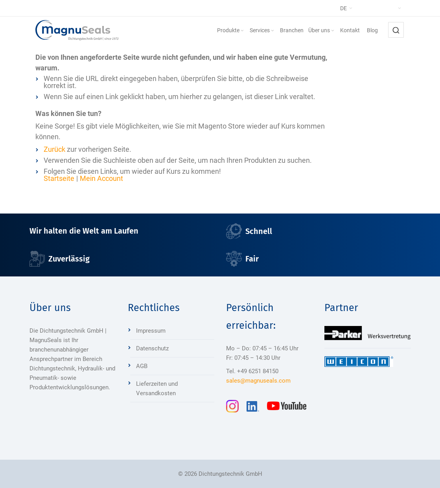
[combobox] (396, 30)
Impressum (151, 330)
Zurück (54, 149)
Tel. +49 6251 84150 (252, 371)
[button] (362, 8)
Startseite (59, 178)
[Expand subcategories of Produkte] (242, 31)
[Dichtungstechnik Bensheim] (77, 30)
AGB (141, 366)
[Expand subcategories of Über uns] (332, 31)
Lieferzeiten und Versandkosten (157, 388)
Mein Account (101, 178)
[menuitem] (231, 30)
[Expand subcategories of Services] (272, 31)
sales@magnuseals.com (258, 380)
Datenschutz (152, 348)
